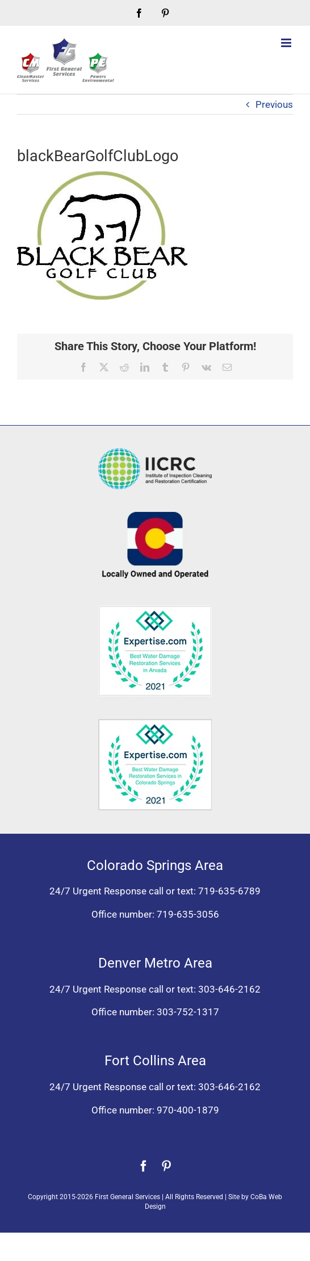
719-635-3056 (188, 914)
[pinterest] (166, 1166)
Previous (274, 104)
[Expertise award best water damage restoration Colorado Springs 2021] (155, 723)
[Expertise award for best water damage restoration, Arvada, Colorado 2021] (155, 610)
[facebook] (143, 1166)
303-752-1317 (188, 1012)
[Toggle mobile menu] (287, 43)
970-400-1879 (188, 1110)
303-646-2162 (229, 989)
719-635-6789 (229, 891)
